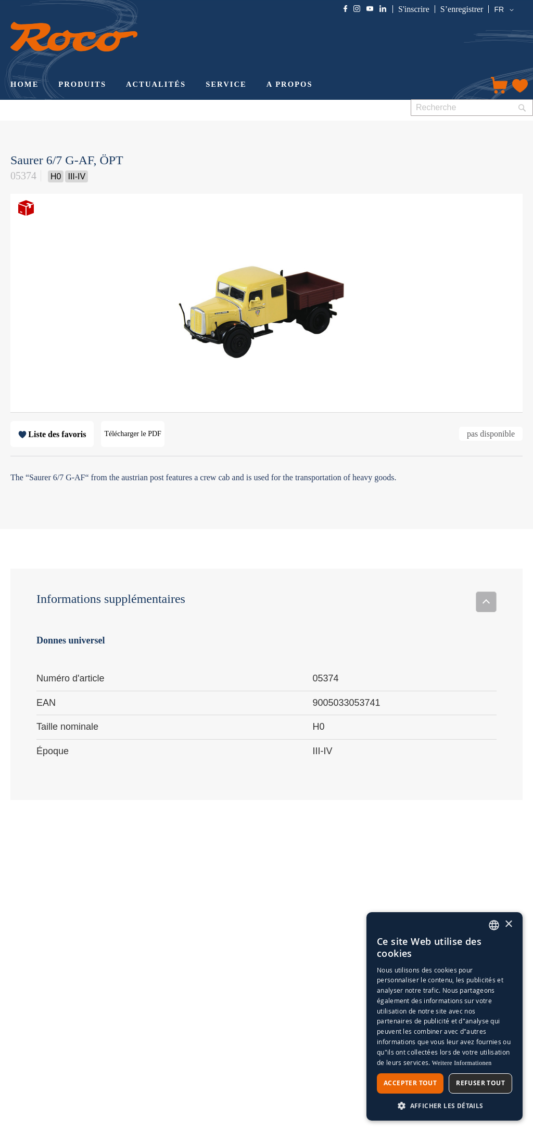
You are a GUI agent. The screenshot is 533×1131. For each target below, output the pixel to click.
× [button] (508, 924)
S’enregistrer (462, 9)
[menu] (240, 85)
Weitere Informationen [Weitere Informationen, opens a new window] (462, 1063)
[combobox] (472, 107)
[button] (505, 10)
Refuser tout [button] (480, 1083)
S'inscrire (413, 9)
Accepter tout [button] (410, 1083)
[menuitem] (24, 85)
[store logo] (73, 36)
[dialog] (444, 1016)
